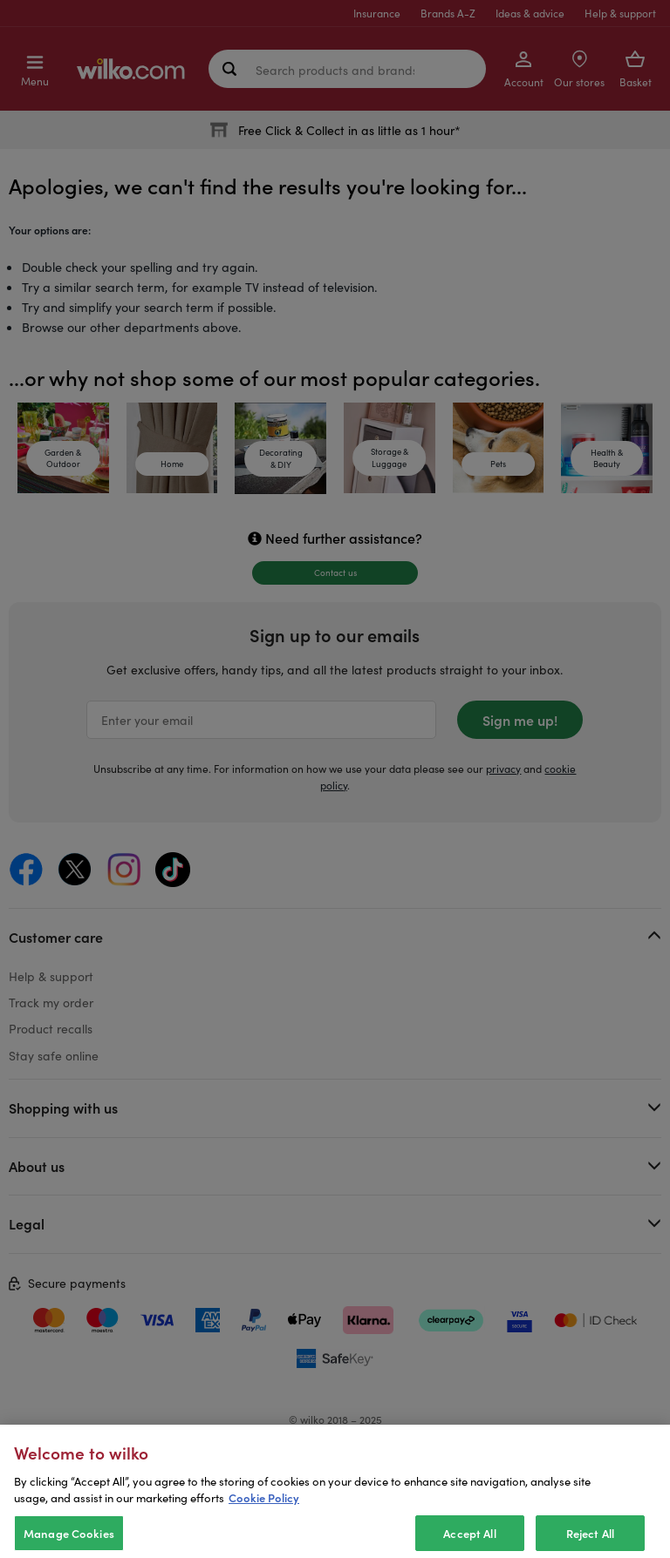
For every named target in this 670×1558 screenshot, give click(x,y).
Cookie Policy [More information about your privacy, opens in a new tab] (264, 1525)
